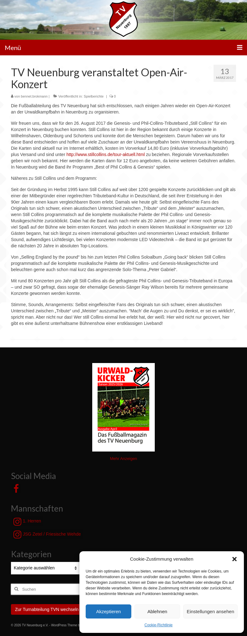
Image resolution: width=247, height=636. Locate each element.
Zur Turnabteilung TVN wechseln (47, 609)
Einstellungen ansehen (210, 611)
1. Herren (27, 521)
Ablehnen (157, 611)
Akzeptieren (108, 611)
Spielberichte (94, 96)
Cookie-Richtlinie (158, 625)
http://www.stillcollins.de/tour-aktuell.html (105, 154)
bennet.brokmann (34, 96)
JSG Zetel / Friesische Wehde (47, 534)
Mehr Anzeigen (123, 458)
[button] (234, 559)
